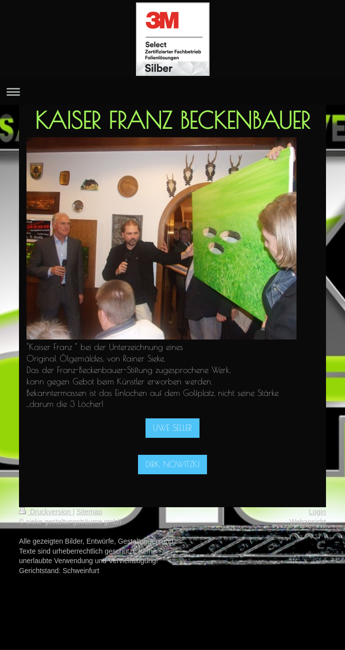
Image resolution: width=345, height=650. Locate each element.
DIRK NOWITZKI (173, 464)
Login (317, 512)
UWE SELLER (172, 428)
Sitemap (89, 512)
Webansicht (308, 522)
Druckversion (45, 512)
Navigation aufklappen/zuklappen (172, 91)
